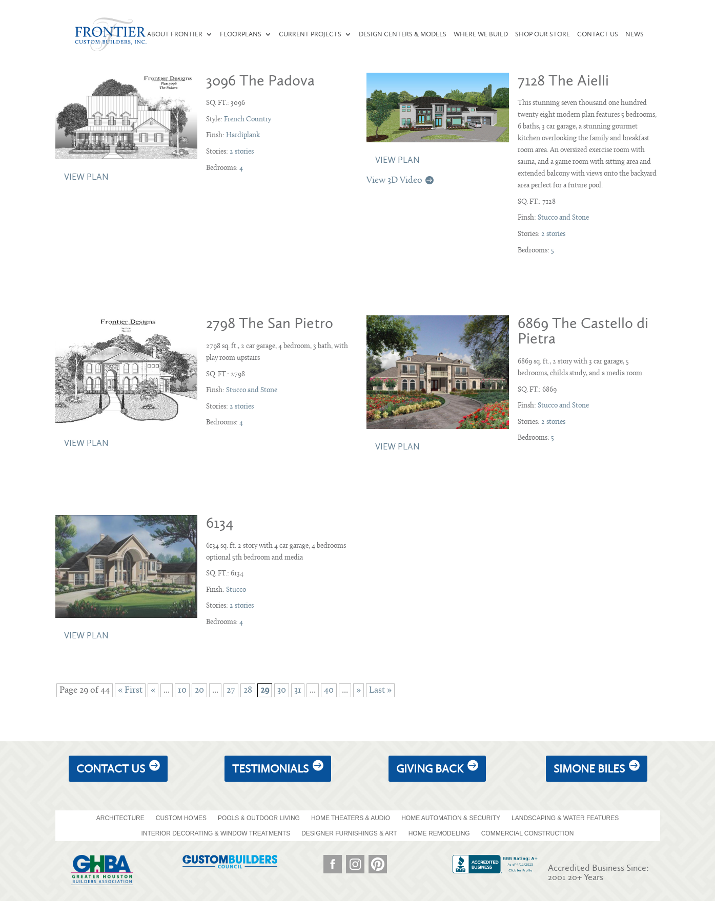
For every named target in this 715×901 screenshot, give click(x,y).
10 (182, 690)
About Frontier (174, 34)
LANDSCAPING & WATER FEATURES (565, 818)
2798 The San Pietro (269, 323)
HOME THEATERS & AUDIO (350, 818)
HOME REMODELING (439, 833)
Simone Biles (589, 769)
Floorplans (240, 34)
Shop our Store (542, 34)
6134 (220, 522)
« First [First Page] (130, 690)
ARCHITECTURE (120, 818)
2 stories (242, 152)
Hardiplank (243, 135)
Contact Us (597, 34)
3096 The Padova (260, 80)
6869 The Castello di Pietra (583, 331)
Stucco (236, 590)
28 (247, 690)
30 (281, 690)
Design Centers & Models (402, 34)
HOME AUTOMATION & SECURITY (450, 818)
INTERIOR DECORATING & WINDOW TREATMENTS (215, 833)
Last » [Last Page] (380, 690)
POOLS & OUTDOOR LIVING (259, 818)
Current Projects (310, 34)
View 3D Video (394, 180)
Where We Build (481, 34)
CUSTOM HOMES (181, 818)
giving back (429, 769)
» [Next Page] (358, 690)
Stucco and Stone (563, 218)
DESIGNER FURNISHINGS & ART (349, 833)
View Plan (86, 176)
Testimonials (270, 769)
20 (199, 690)
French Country (247, 119)
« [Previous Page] (153, 690)
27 (231, 690)
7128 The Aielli (563, 80)
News (634, 34)
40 (329, 690)
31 (297, 690)
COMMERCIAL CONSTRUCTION (527, 833)
